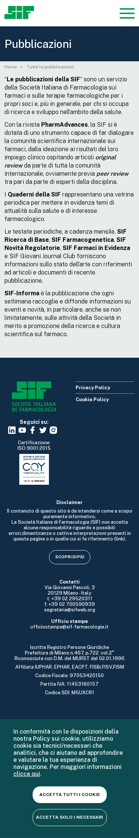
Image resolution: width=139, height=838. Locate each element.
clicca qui (26, 773)
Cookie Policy (92, 399)
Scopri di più (69, 557)
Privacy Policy (93, 387)
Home (10, 66)
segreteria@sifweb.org (69, 610)
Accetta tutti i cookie (69, 794)
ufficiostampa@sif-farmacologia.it (69, 627)
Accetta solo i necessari (69, 817)
